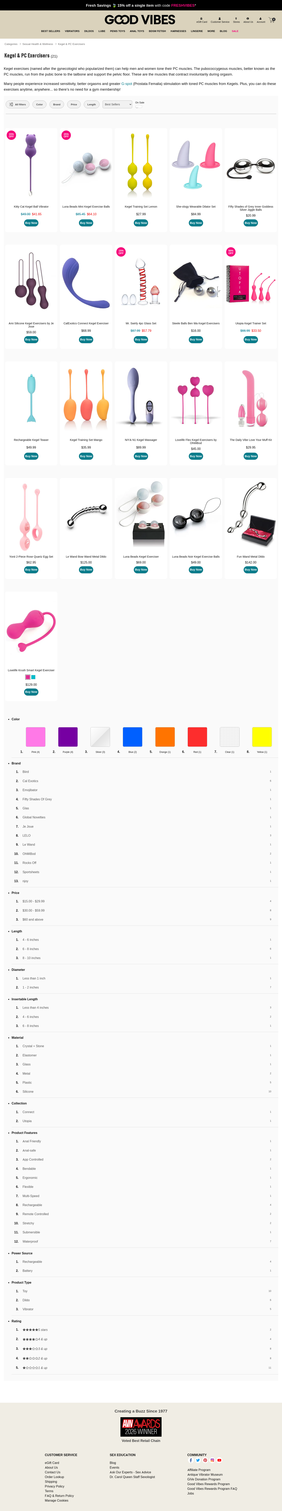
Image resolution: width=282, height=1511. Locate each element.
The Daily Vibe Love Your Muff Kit (251, 440)
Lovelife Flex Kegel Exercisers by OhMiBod (196, 441)
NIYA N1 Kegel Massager (141, 440)
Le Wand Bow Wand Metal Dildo (86, 556)
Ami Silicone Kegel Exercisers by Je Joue (31, 325)
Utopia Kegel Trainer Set (250, 323)
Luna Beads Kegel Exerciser (141, 556)
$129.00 (31, 685)
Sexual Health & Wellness (38, 44)
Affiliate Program (199, 1470)
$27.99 (141, 214)
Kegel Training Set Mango (86, 440)
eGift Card (52, 1463)
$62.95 (31, 562)
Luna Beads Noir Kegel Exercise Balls (196, 556)
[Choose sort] (117, 104)
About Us (51, 1467)
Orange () (165, 751)
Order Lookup (54, 1477)
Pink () (36, 751)
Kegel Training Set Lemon (141, 206)
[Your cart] (271, 20)
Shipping (51, 1482)
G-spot (126, 83)
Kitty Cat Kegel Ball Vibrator (31, 206)
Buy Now (31, 223)
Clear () (229, 751)
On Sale (139, 104)
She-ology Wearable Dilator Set (196, 206)
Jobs (190, 1493)
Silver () (100, 751)
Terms (49, 1491)
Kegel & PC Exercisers (71, 44)
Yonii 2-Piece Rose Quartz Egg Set (31, 556)
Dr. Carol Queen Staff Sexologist (132, 1477)
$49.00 (196, 562)
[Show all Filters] (18, 104)
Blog (113, 1463)
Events (114, 1467)
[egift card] (201, 20)
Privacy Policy (54, 1486)
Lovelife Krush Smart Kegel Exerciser (31, 670)
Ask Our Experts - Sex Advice (130, 1472)
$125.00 (86, 562)
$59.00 (31, 332)
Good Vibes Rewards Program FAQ (212, 1489)
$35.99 (86, 447)
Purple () (68, 751)
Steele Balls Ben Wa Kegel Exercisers (196, 323)
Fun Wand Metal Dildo (251, 556)
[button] (28, 677)
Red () (197, 751)
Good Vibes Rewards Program (208, 1484)
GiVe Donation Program (204, 1479)
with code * (141, 5)
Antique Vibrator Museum (205, 1474)
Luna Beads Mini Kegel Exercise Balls (86, 206)
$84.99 (196, 214)
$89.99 (141, 447)
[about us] (247, 20)
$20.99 (251, 215)
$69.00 (141, 562)
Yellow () (262, 751)
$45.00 (196, 449)
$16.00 (196, 331)
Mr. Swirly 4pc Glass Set (141, 323)
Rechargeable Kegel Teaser (31, 440)
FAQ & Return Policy (59, 1496)
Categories (11, 44)
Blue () (132, 751)
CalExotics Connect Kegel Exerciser (85, 323)
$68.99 (86, 331)
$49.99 (31, 447)
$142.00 (251, 562)
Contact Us (52, 1472)
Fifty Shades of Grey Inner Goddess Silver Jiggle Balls (250, 208)
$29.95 (251, 447)
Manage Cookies (56, 1500)
